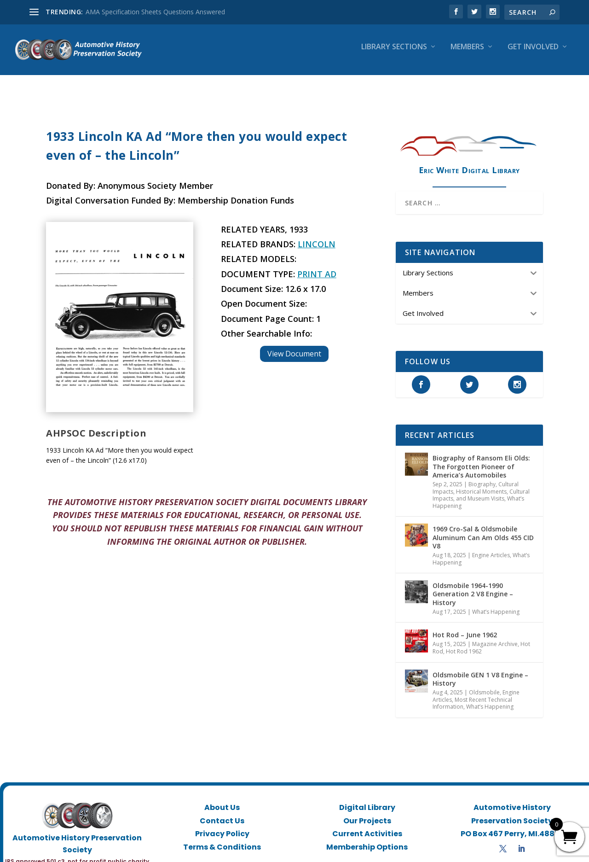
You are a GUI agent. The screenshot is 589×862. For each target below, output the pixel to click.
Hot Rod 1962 (464, 643)
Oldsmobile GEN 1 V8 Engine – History (480, 670)
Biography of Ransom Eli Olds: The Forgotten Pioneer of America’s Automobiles (481, 458)
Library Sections (394, 53)
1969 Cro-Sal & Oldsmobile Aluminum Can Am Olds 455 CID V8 (483, 529)
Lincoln (316, 235)
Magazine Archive (495, 636)
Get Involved (533, 53)
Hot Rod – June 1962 (465, 626)
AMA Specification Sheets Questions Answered (155, 11)
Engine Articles (491, 547)
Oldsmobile (484, 684)
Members (467, 53)
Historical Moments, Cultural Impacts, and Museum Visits (481, 487)
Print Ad (316, 265)
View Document (294, 345)
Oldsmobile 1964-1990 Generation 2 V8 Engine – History (473, 585)
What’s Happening (496, 603)
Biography (482, 476)
